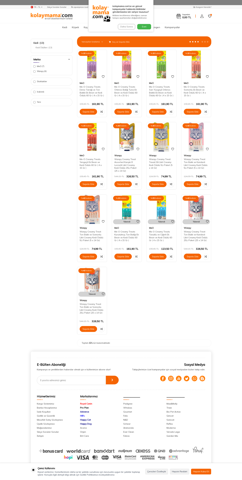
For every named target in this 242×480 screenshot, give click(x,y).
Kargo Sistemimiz (45, 403)
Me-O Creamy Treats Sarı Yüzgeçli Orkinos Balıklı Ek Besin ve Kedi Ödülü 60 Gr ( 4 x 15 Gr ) (161, 91)
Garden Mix (172, 436)
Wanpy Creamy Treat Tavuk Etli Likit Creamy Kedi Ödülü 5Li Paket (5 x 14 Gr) (161, 163)
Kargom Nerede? (202, 7)
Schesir (127, 423)
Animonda (128, 427)
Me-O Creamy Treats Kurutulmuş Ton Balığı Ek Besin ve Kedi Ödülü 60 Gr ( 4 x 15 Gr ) (126, 236)
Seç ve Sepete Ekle (119, 42)
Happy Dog (86, 423)
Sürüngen (154, 27)
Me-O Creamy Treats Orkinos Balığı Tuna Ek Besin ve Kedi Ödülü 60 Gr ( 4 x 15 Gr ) (125, 91)
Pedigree (127, 403)
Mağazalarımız (44, 427)
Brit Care (84, 436)
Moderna (171, 427)
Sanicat (170, 419)
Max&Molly (172, 403)
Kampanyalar (172, 27)
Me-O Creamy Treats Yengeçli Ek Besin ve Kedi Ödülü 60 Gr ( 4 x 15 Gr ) (91, 163)
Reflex (170, 423)
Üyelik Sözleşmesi (46, 423)
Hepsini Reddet (179, 471)
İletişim (40, 436)
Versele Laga (173, 431)
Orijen (83, 431)
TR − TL (36, 7)
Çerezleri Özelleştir (156, 471)
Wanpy (40, 71)
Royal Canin (86, 403)
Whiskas (127, 407)
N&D (125, 419)
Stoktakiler (40, 81)
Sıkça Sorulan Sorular (56, 7)
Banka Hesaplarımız (47, 407)
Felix (125, 415)
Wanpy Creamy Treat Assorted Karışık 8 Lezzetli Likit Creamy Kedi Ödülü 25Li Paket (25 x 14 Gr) (125, 165)
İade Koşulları (44, 411)
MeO (38, 66)
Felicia (126, 436)
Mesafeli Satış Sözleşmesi (50, 419)
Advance (84, 411)
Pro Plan (84, 407)
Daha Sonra (126, 26)
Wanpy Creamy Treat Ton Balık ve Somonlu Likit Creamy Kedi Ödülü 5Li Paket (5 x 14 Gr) (91, 236)
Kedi (64, 27)
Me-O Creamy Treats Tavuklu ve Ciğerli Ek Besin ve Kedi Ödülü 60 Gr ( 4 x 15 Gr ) (160, 236)
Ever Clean (128, 431)
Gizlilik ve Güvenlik (46, 415)
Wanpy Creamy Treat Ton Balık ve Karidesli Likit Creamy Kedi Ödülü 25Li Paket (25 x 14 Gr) (195, 236)
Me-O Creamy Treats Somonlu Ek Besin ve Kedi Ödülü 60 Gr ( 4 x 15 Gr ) (195, 91)
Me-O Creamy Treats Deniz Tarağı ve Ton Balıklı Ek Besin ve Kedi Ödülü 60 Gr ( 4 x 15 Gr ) (92, 91)
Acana (83, 427)
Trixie (169, 407)
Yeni (37, 102)
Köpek (75, 27)
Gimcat (170, 415)
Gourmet (127, 411)
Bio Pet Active (174, 411)
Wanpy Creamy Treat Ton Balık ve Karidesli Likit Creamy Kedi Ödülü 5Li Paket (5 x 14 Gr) (195, 163)
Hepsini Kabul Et (201, 471)
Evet (144, 26)
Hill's (82, 415)
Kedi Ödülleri (44, 47)
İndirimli (38, 92)
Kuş (86, 27)
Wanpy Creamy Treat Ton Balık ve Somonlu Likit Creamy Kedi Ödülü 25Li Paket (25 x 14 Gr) (91, 308)
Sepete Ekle (88, 111)
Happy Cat (85, 419)
